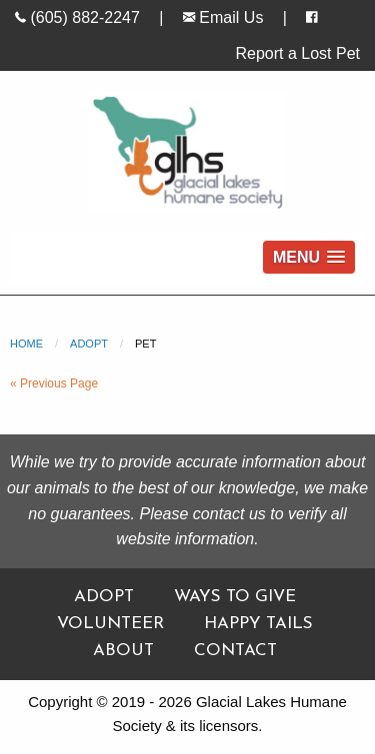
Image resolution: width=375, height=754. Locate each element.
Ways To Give (235, 596)
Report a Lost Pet (297, 53)
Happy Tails (258, 623)
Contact (235, 650)
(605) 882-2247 (77, 17)
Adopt (89, 344)
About (123, 650)
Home (26, 344)
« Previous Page (54, 383)
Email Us (223, 17)
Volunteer (110, 623)
